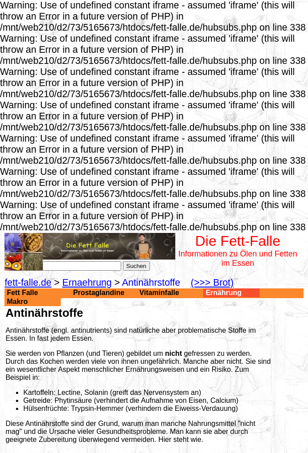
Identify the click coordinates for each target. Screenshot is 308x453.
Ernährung (223, 292)
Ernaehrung (86, 282)
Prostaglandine (99, 292)
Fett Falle (22, 292)
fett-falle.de (27, 282)
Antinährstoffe (151, 282)
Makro (17, 301)
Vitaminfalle (159, 292)
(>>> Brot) (212, 282)
